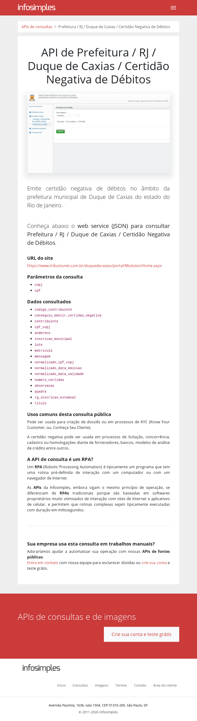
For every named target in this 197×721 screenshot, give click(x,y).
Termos (121, 685)
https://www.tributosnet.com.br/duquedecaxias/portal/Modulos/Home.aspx (94, 265)
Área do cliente (165, 685)
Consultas (80, 685)
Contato (140, 685)
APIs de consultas (37, 26)
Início (61, 685)
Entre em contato (42, 562)
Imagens (101, 685)
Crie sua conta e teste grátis (141, 634)
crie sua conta (154, 562)
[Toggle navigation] (173, 7)
